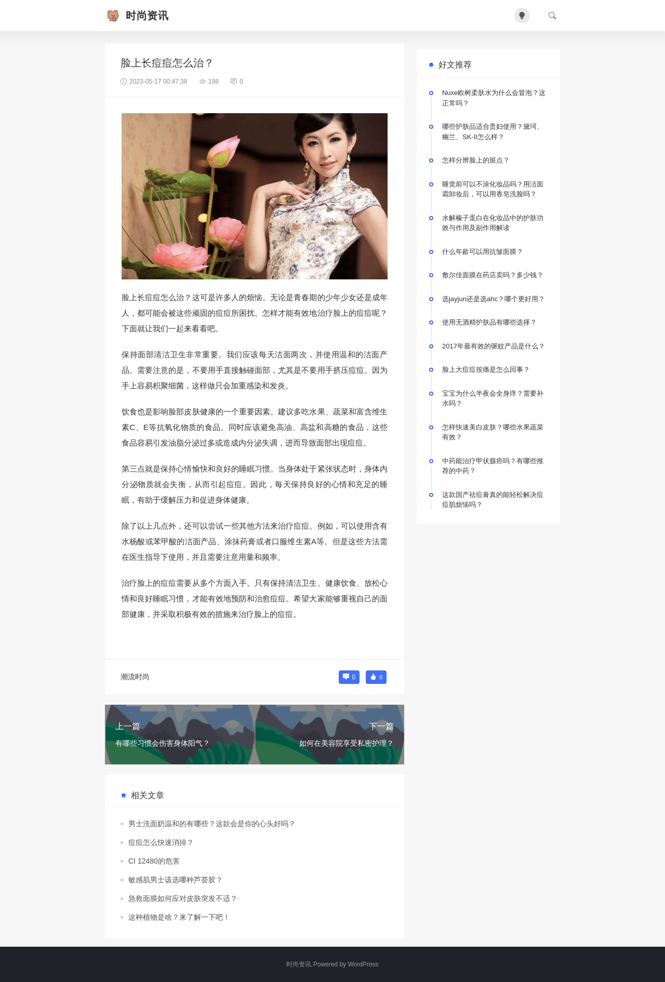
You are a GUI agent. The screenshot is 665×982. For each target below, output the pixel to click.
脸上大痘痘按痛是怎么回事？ (486, 369)
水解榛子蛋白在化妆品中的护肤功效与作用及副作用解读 (492, 223)
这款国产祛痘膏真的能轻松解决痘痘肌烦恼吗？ (492, 500)
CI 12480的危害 (154, 861)
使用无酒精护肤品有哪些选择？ (489, 322)
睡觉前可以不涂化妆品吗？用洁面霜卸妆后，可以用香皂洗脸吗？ (492, 189)
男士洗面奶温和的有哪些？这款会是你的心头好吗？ (212, 823)
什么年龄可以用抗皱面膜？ (482, 251)
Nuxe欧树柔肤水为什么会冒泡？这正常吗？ (494, 98)
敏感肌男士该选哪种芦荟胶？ (175, 880)
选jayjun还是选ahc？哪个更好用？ (493, 299)
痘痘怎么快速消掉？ (161, 842)
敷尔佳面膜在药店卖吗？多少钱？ (492, 275)
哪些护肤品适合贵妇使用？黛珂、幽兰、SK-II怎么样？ (492, 132)
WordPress (363, 964)
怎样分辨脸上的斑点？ (476, 160)
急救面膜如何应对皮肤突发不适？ (182, 898)
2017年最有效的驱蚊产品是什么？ (493, 346)
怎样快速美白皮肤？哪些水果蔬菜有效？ (492, 432)
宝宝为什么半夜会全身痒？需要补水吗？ (492, 398)
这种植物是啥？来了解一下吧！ (179, 917)
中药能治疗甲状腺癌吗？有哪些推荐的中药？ (492, 466)
